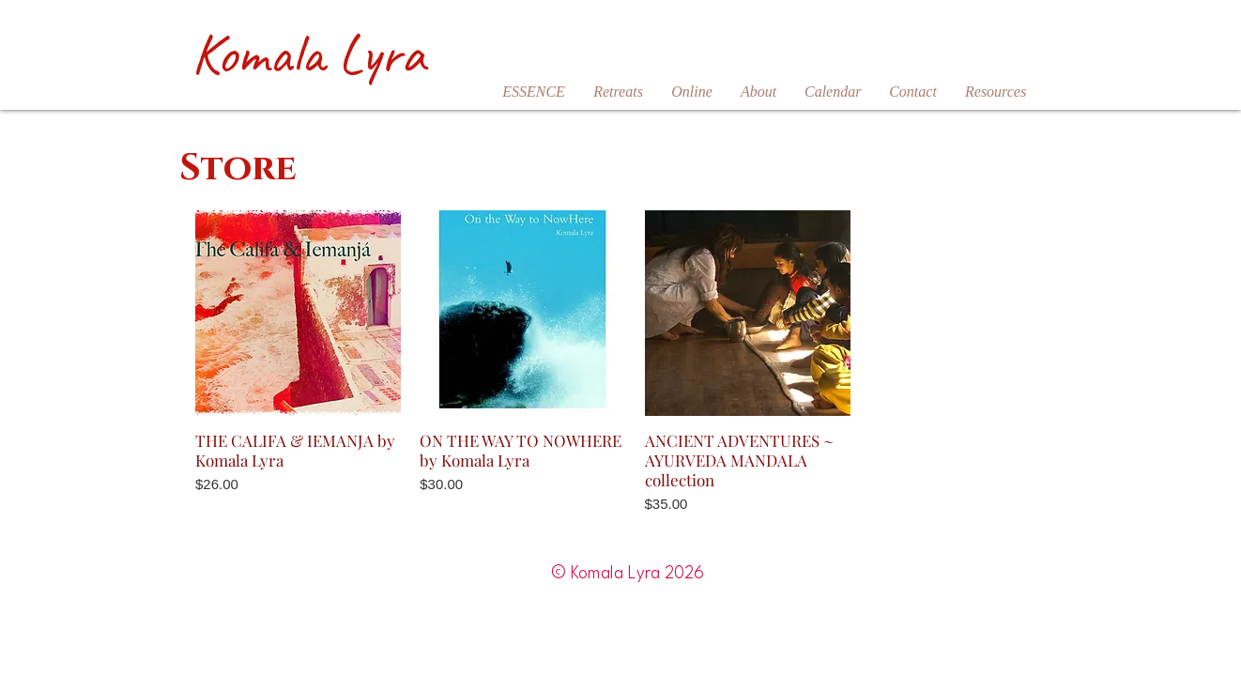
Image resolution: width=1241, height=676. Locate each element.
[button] (618, 92)
